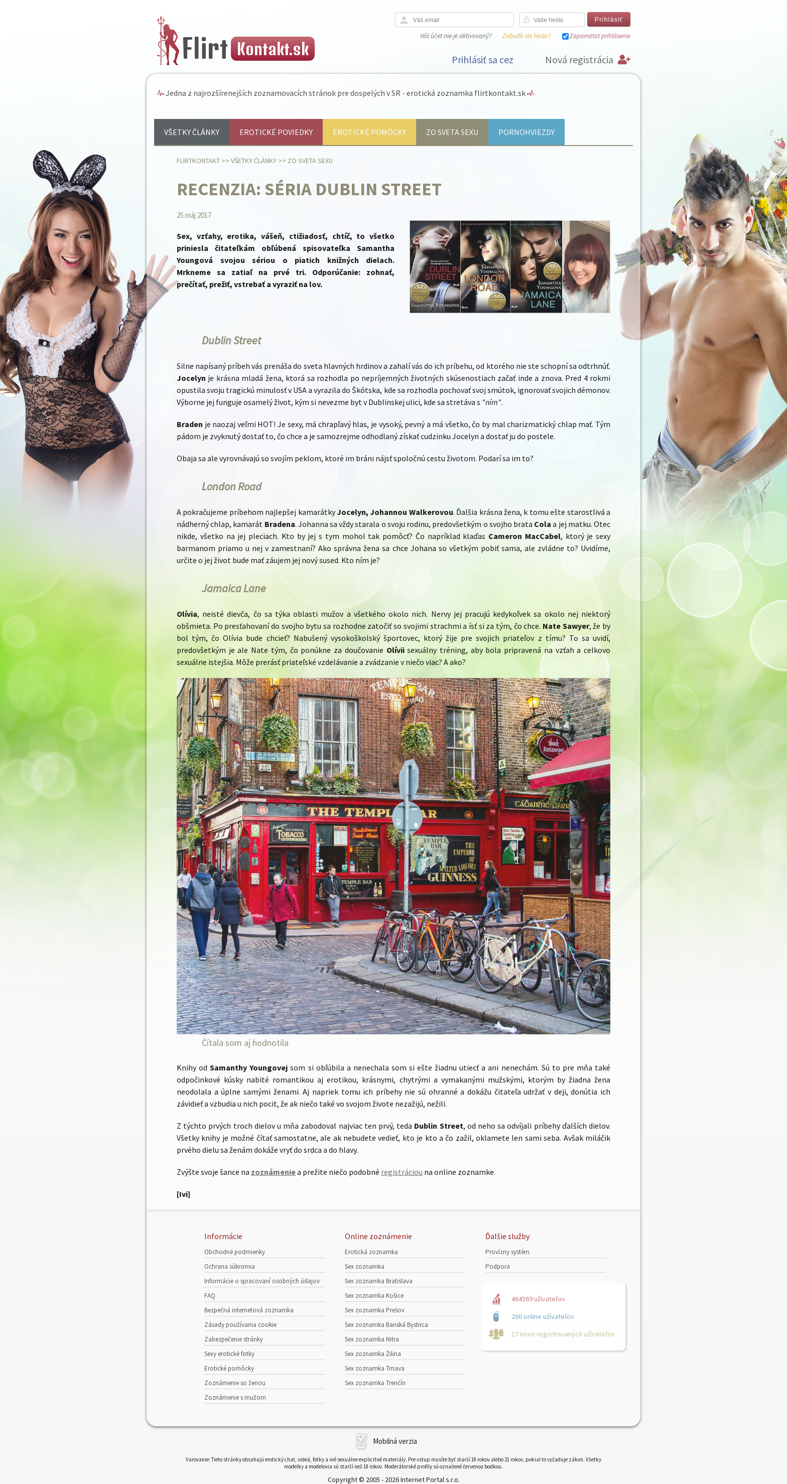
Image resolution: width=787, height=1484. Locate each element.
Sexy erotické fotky (229, 1354)
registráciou (402, 1172)
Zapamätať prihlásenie (600, 36)
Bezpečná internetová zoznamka (249, 1310)
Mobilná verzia (395, 1441)
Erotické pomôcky (369, 132)
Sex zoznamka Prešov (375, 1310)
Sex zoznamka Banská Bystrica (386, 1324)
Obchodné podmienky (234, 1252)
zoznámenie (273, 1172)
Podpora (497, 1266)
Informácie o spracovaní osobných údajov (262, 1281)
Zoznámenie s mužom (235, 1397)
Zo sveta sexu (452, 132)
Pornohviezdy (526, 132)
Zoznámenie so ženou (235, 1383)
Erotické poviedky (276, 132)
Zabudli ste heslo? (526, 36)
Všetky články (191, 132)
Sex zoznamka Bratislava (379, 1281)
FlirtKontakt (198, 160)
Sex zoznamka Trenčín (375, 1383)
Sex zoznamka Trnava (375, 1368)
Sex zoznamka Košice (374, 1295)
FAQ (209, 1295)
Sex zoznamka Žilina (373, 1354)
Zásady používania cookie (240, 1324)
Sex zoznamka (364, 1266)
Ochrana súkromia (229, 1266)
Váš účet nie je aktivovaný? (455, 36)
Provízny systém (507, 1252)
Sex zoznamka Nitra (372, 1339)
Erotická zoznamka (371, 1252)
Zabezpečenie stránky (233, 1339)
